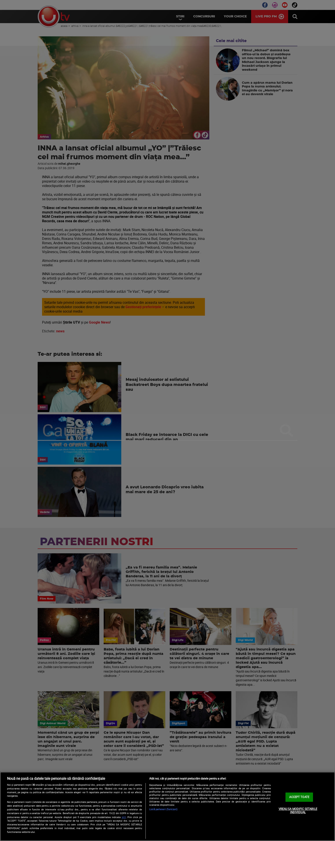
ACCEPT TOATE (299, 797)
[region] (167, 806)
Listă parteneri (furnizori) (163, 809)
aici (124, 817)
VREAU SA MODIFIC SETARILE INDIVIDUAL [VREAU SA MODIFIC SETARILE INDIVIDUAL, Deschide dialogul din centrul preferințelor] (298, 810)
